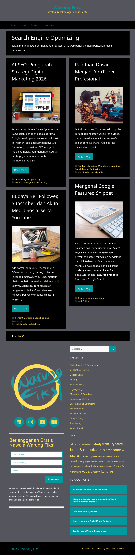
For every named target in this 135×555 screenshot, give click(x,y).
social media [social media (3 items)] (105, 466)
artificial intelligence (25, 182)
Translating (75, 423)
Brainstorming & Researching (84, 365)
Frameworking (77, 384)
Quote (106, 548)
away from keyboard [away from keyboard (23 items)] (108, 444)
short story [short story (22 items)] (92, 466)
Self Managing (77, 408)
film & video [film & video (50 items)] (80, 456)
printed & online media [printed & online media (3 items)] (114, 461)
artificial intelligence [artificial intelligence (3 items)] (85, 444)
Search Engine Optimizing (28, 179)
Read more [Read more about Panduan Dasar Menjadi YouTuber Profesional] (83, 156)
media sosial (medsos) (46, 281)
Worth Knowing (77, 428)
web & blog (41, 182)
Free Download (118, 548)
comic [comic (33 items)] (117, 450)
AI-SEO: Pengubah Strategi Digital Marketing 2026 (32, 71)
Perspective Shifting (80, 398)
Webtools (53, 25)
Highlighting (76, 389)
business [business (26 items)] (106, 450)
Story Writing (76, 418)
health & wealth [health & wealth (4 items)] (105, 456)
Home (13, 25)
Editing (73, 379)
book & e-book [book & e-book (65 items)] (82, 449)
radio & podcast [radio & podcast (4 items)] (77, 466)
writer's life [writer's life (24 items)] (105, 471)
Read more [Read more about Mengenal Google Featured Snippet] (83, 288)
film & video (84, 172)
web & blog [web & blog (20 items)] (89, 472)
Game (98, 548)
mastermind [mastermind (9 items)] (97, 461)
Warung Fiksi (68, 7)
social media (97, 172)
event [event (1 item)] (123, 450)
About (23, 25)
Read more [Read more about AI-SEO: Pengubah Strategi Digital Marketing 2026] (20, 170)
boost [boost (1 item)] (97, 450)
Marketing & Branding (109, 165)
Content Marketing (87, 165)
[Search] (112, 349)
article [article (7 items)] (73, 444)
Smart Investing (78, 413)
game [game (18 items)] (93, 456)
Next (22, 336)
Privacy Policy (87, 548)
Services (37, 25)
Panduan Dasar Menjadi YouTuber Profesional (95, 71)
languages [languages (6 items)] (84, 461)
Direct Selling (76, 374)
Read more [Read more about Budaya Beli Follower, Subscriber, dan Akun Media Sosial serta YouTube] (20, 308)
